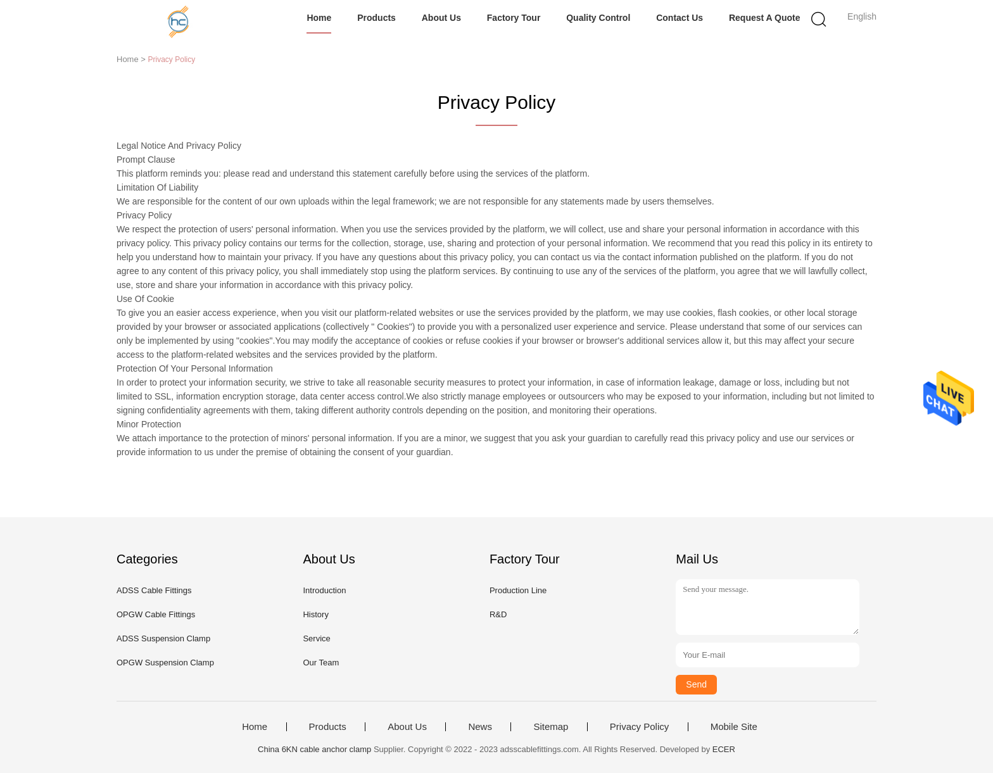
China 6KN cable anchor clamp (314, 749)
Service (316, 638)
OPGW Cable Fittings (156, 614)
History (315, 614)
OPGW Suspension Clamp (165, 662)
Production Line (518, 590)
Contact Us (679, 18)
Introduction (324, 590)
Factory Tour (514, 18)
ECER (723, 749)
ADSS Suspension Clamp (163, 638)
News (480, 726)
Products (376, 18)
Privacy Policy (639, 726)
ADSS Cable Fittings (154, 590)
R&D (498, 614)
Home (319, 18)
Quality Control (598, 18)
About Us (441, 18)
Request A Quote (764, 18)
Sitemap (550, 726)
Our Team (321, 662)
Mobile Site (734, 726)
